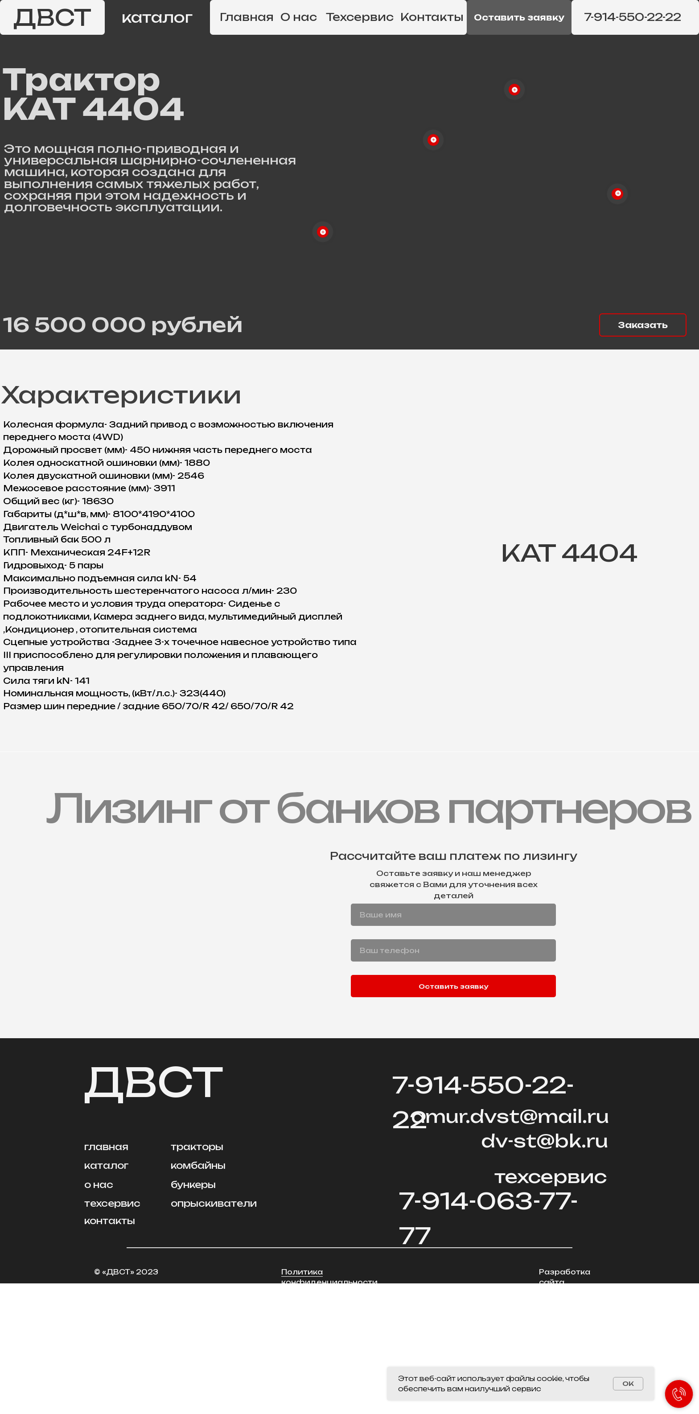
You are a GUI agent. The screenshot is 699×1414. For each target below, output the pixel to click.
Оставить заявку (453, 1117)
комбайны (198, 1296)
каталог (157, 17)
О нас (298, 17)
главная (106, 1277)
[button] (519, 17)
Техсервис (360, 17)
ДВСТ (52, 17)
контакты (109, 1351)
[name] (453, 1045)
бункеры (193, 1315)
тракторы (197, 1277)
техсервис (112, 1334)
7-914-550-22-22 (632, 17)
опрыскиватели (214, 1334)
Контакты (432, 17)
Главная (247, 17)
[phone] (453, 1081)
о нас (98, 1315)
